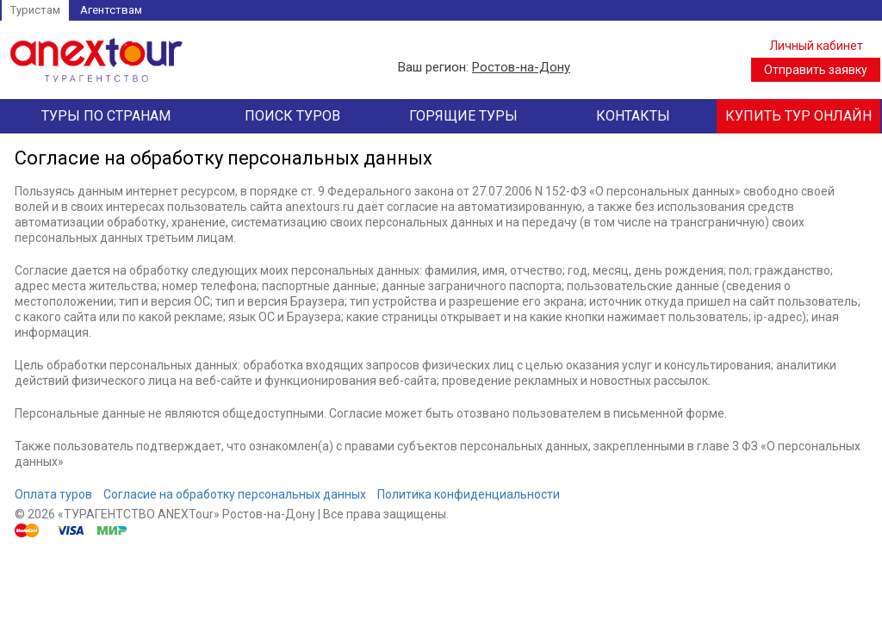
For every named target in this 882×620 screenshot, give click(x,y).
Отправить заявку (815, 70)
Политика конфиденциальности (468, 494)
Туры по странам (106, 116)
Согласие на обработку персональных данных (234, 494)
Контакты (633, 116)
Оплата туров (53, 494)
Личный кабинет (816, 46)
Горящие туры (463, 116)
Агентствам (111, 9)
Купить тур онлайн (798, 116)
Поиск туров (292, 116)
